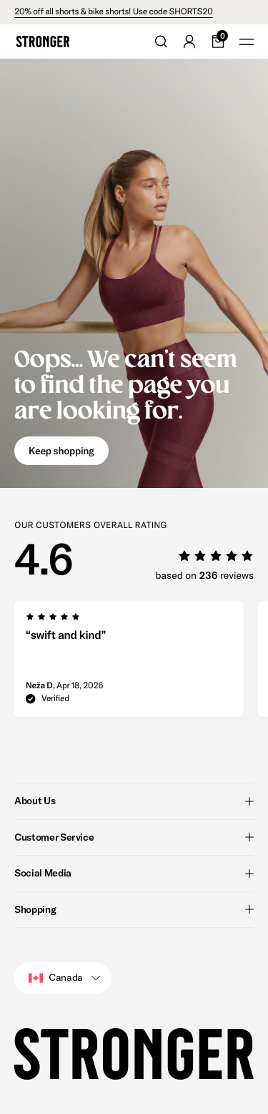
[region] (141, 663)
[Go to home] (42, 41)
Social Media (134, 872)
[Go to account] (189, 41)
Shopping (134, 909)
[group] (129, 663)
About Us (134, 800)
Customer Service (134, 837)
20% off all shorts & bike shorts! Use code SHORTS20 (113, 11)
